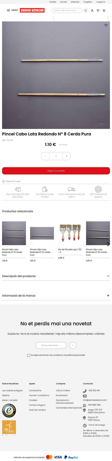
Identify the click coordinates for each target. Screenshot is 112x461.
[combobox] (67, 10)
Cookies (33, 400)
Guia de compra (37, 409)
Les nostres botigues (12, 390)
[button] (100, 2)
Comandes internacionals (69, 407)
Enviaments (62, 395)
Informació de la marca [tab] (18, 296)
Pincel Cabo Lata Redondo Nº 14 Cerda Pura (40, 252)
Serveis (63, 2)
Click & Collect (63, 390)
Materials (75, 2)
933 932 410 (94, 390)
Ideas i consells (9, 400)
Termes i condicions (39, 395)
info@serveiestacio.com (95, 400)
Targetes (87, 2)
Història (5, 395)
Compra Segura (37, 405)
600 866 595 (94, 405)
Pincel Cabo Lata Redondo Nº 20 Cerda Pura (96, 252)
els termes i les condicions (51, 355)
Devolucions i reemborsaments (65, 401)
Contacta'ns (35, 390)
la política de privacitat (74, 355)
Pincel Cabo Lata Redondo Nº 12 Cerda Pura (12, 252)
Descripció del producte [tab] (19, 276)
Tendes (52, 2)
